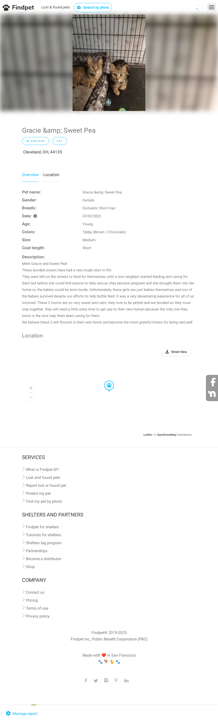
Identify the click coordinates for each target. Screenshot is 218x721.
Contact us (35, 592)
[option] (109, 62)
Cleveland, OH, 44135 (42, 152)
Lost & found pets (55, 7)
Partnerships (36, 551)
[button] (105, 380)
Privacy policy (38, 616)
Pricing (32, 600)
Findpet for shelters (42, 527)
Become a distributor (43, 558)
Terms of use (37, 608)
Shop (30, 566)
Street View (179, 352)
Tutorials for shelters (43, 535)
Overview (30, 174)
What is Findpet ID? (42, 469)
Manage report (21, 713)
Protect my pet (38, 493)
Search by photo (93, 7)
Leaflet (147, 434)
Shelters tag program (44, 543)
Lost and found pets (43, 477)
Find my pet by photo (44, 501)
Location (51, 174)
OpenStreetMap (166, 434)
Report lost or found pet (46, 485)
